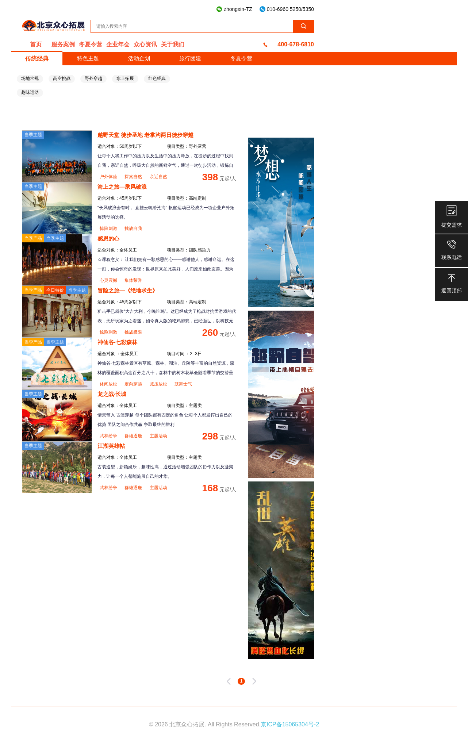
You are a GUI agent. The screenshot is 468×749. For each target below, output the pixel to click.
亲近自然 (158, 176)
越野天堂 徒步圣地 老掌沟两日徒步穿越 (145, 135)
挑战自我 (133, 228)
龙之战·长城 (111, 394)
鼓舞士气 (183, 384)
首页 (36, 44)
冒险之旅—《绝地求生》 (127, 290)
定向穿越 (133, 384)
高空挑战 (61, 78)
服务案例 (63, 44)
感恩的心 (108, 238)
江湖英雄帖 (111, 446)
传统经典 (37, 58)
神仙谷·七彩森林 (117, 342)
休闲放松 (109, 384)
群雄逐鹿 (133, 435)
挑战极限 (133, 332)
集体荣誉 (133, 280)
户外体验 (109, 176)
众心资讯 (145, 44)
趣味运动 (30, 92)
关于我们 (172, 44)
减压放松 (159, 384)
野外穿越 (93, 78)
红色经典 (157, 78)
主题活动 (158, 435)
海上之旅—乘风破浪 (122, 187)
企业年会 (118, 44)
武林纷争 (109, 435)
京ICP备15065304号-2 (290, 724)
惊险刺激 (109, 228)
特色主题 (88, 58)
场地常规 (30, 78)
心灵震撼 (109, 280)
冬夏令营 (90, 44)
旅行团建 (190, 58)
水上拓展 (125, 78)
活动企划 (139, 58)
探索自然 (133, 176)
